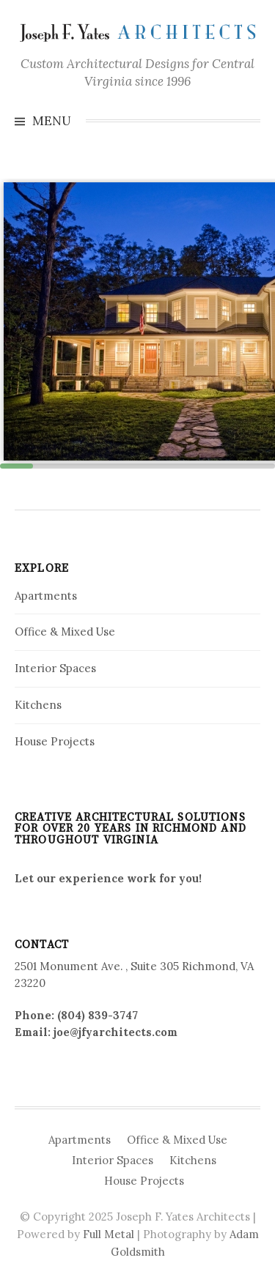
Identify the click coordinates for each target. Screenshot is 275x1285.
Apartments (46, 596)
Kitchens (38, 705)
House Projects (55, 741)
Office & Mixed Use (65, 631)
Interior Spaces (55, 668)
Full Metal (108, 1234)
